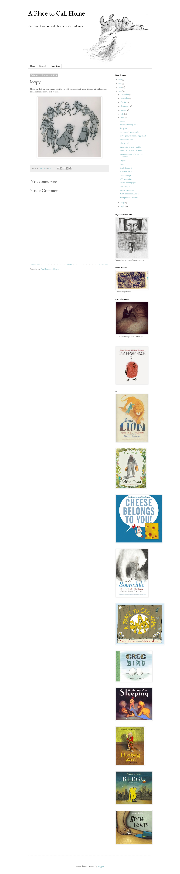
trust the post (125, 186)
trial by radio (125, 143)
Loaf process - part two (129, 197)
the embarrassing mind (129, 125)
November (125, 98)
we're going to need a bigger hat (133, 136)
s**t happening (126, 179)
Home (32, 66)
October (124, 102)
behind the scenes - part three (131, 147)
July (122, 114)
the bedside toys (126, 140)
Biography (43, 66)
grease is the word (127, 190)
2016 (120, 79)
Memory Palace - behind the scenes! (131, 155)
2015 (120, 83)
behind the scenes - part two (131, 151)
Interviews (55, 66)
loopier (123, 160)
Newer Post (35, 264)
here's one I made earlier (129, 132)
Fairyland (123, 128)
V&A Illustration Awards (129, 194)
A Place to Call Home (56, 14)
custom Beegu (125, 175)
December (125, 94)
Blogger (100, 866)
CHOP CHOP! (126, 171)
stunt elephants (126, 168)
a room (122, 121)
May (123, 202)
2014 (120, 87)
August (124, 110)
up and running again (128, 183)
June (123, 118)
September (125, 106)
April (123, 206)
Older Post (103, 264)
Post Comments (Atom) (50, 269)
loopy (122, 164)
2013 (120, 91)
